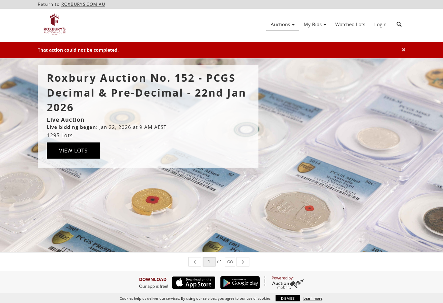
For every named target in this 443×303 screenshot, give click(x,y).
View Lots (73, 150)
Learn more (312, 298)
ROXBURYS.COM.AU (83, 4)
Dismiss (288, 298)
